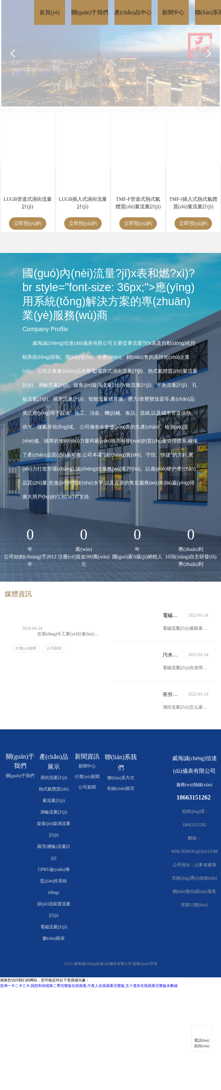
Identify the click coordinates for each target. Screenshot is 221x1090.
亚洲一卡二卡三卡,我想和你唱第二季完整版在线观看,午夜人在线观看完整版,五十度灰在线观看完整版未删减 (89, 986)
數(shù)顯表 (54, 938)
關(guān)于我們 (20, 775)
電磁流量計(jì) (53, 927)
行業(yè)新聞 (25, 648)
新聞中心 (87, 766)
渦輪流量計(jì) (53, 812)
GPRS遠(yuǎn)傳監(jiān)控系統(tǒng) (53, 881)
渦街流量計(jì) (53, 777)
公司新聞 (53, 648)
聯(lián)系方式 (120, 778)
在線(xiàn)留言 (121, 788)
